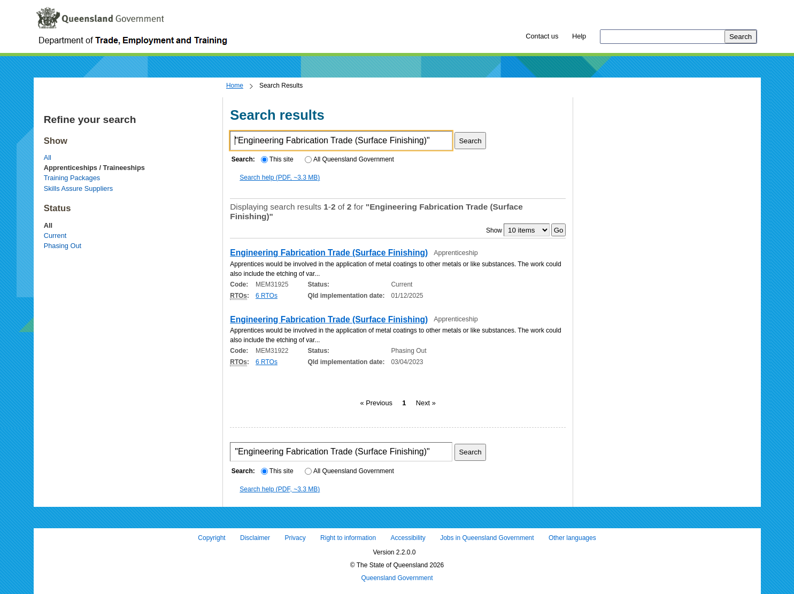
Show (494, 230)
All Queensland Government (349, 159)
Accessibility (407, 538)
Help (579, 36)
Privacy (294, 538)
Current (55, 236)
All (47, 157)
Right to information (348, 538)
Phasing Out (62, 246)
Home (234, 85)
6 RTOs (266, 295)
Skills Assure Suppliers (78, 188)
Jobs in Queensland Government (487, 538)
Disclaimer (255, 538)
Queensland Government (397, 578)
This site (277, 159)
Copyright (211, 538)
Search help (280, 177)
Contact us (542, 36)
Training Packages (72, 178)
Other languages (572, 538)
